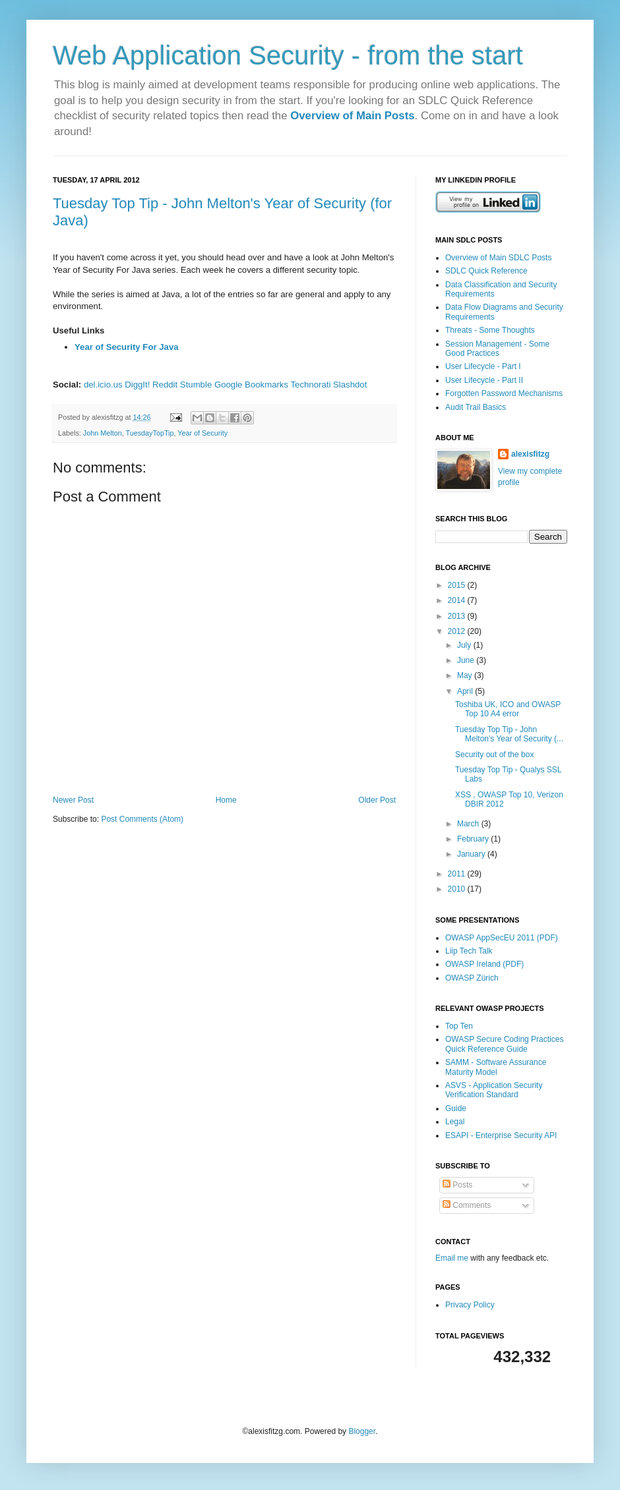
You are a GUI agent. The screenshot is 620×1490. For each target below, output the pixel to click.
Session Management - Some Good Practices (497, 348)
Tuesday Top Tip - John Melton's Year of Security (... (509, 734)
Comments (467, 1205)
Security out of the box (494, 754)
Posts (457, 1184)
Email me (452, 1258)
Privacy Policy (470, 1304)
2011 (458, 873)
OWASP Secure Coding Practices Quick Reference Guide (504, 1044)
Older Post (377, 800)
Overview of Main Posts (352, 115)
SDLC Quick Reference (486, 270)
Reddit (164, 384)
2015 (458, 585)
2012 (458, 631)
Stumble (196, 384)
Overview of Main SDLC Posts (498, 257)
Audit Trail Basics (475, 407)
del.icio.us (103, 384)
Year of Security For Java (127, 347)
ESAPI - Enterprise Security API (501, 1135)
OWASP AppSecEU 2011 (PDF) (501, 937)
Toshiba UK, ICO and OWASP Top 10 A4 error (508, 709)
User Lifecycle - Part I (483, 366)
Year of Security (202, 433)
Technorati (311, 384)
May (465, 675)
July (465, 645)
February (474, 839)
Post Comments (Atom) (142, 819)
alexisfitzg (530, 454)
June (466, 660)
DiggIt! (137, 384)
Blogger (361, 1431)
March (469, 823)
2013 (458, 616)
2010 (458, 889)
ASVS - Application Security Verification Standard (493, 1090)
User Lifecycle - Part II (484, 380)
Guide (455, 1108)
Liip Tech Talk (469, 951)
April (466, 691)
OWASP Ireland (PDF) (484, 964)
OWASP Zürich (472, 978)
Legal (454, 1121)
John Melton (102, 433)
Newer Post (73, 800)
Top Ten (459, 1026)
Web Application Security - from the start (288, 55)
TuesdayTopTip (149, 433)
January (472, 854)
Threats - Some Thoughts (490, 330)
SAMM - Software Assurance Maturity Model (495, 1067)
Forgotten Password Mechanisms (504, 393)
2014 (458, 600)
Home (226, 800)
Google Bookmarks (251, 384)
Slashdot (350, 384)
